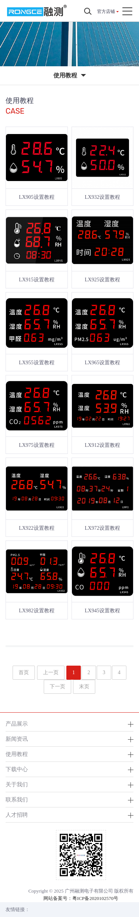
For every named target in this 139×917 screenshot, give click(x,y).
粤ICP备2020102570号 (95, 898)
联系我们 (17, 799)
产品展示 (17, 723)
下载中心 (17, 769)
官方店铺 (106, 11)
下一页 (57, 686)
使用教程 (17, 754)
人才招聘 (17, 814)
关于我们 (17, 784)
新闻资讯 (17, 739)
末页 (84, 686)
